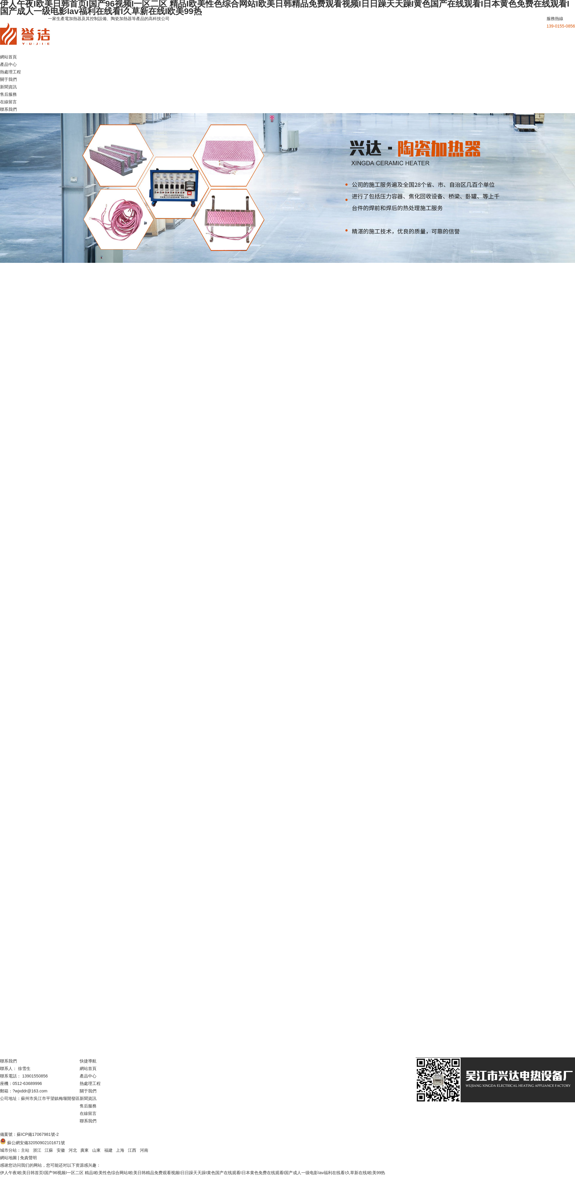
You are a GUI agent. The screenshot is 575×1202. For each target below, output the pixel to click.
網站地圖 (8, 1157)
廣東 (84, 1150)
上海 (120, 1150)
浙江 (37, 1150)
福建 (108, 1150)
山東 (96, 1150)
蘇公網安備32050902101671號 (36, 1142)
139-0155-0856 (561, 26)
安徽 (61, 1150)
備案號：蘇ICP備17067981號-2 (29, 1134)
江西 (132, 1150)
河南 (144, 1150)
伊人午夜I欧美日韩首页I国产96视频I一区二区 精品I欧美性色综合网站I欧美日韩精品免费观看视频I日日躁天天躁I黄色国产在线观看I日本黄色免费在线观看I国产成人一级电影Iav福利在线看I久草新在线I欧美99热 (192, 1172)
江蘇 (49, 1150)
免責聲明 (28, 1157)
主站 (25, 1150)
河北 (73, 1150)
